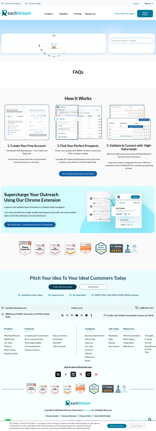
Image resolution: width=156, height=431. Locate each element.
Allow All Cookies (110, 424)
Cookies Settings (134, 424)
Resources (91, 13)
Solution (64, 13)
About (149, 3)
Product (49, 13)
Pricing (77, 13)
